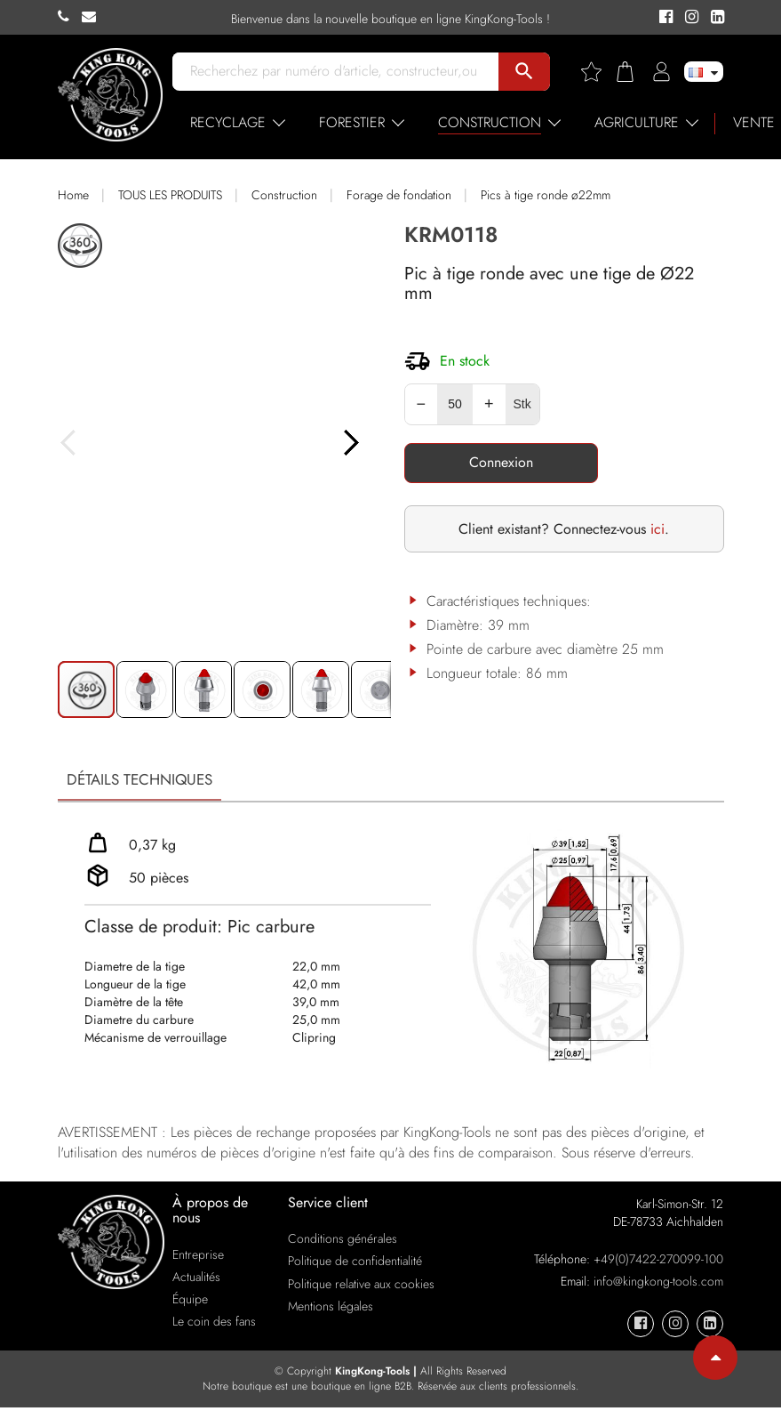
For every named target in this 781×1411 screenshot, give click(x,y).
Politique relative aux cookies (361, 1286)
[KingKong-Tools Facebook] (663, 18)
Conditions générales (342, 1242)
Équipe (190, 1302)
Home (73, 195)
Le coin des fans (214, 1325)
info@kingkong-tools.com (658, 1284)
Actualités (196, 1279)
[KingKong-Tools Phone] (70, 17)
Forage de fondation (399, 195)
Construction (284, 195)
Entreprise (198, 1257)
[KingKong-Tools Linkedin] (713, 18)
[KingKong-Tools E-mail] (93, 17)
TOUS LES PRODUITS (170, 195)
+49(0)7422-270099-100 (658, 1261)
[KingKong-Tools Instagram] (689, 18)
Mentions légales (330, 1309)
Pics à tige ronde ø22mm (545, 195)
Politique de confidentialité (355, 1264)
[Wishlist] (598, 71)
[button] (371, 462)
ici (657, 529)
